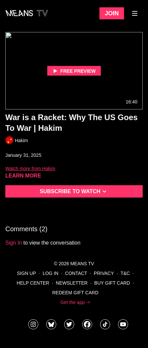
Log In (50, 273)
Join (112, 13)
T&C (125, 273)
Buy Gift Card (112, 283)
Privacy (104, 273)
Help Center (33, 283)
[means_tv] (33, 324)
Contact (76, 273)
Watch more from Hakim (30, 168)
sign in (13, 243)
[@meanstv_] (105, 324)
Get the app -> (75, 302)
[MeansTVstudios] (51, 324)
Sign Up (26, 273)
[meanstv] (87, 324)
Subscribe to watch (74, 192)
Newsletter (72, 283)
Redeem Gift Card (75, 292)
